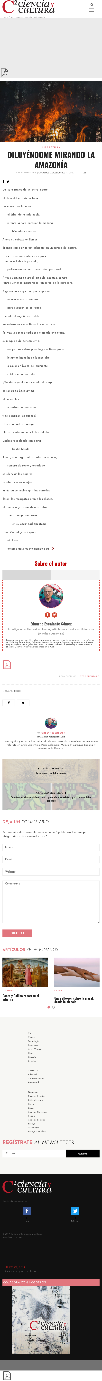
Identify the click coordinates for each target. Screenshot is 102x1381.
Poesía (17, 691)
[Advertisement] (51, 43)
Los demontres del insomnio (51, 773)
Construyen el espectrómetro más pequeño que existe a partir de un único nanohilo (51, 798)
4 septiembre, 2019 (26, 173)
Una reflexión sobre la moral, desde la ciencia (74, 1000)
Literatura (51, 147)
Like (70, 173)
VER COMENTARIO (90, 676)
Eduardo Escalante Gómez (53, 172)
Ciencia (58, 991)
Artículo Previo (52, 768)
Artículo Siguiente (49, 793)
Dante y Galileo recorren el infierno (20, 997)
